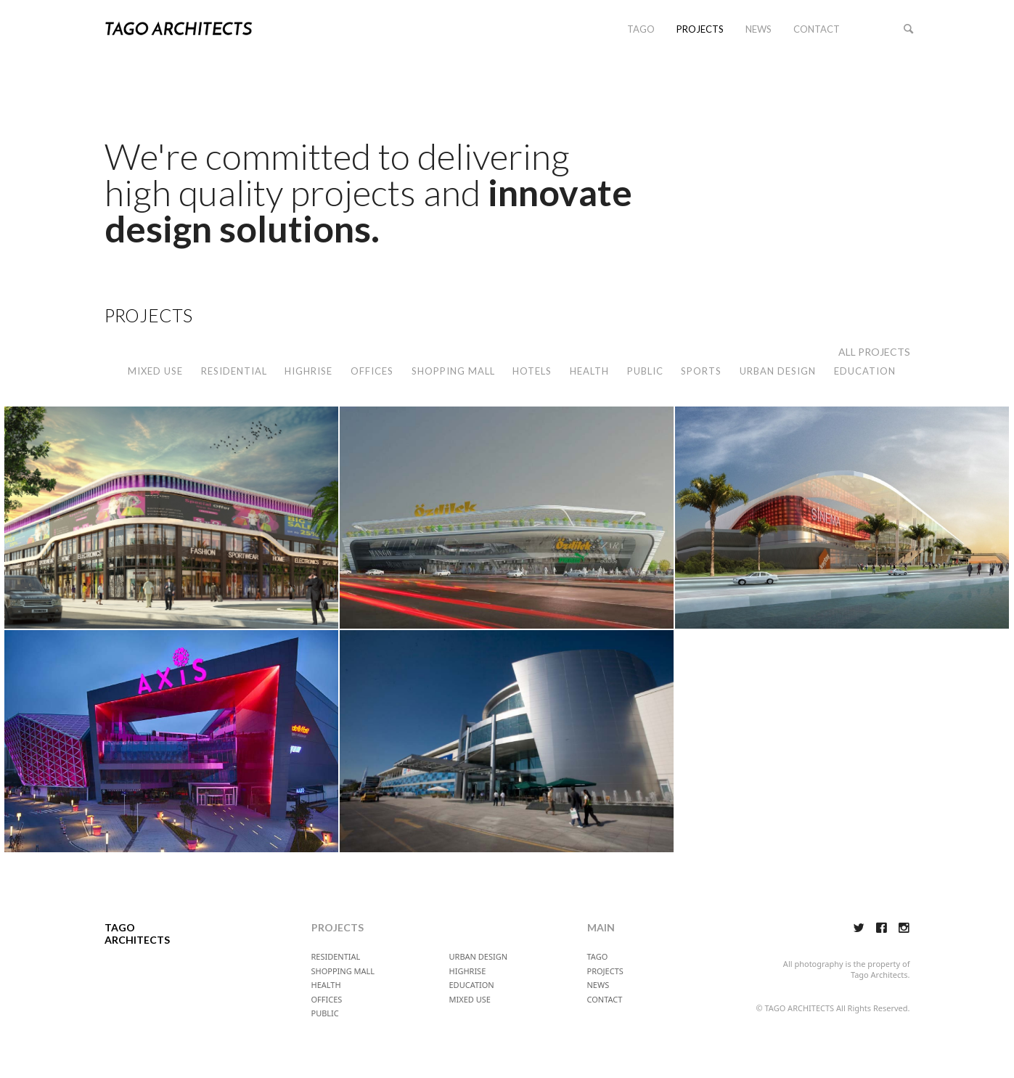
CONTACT (816, 29)
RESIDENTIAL (234, 371)
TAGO (641, 29)
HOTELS (532, 371)
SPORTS (701, 371)
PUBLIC (645, 371)
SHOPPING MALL (453, 371)
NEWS (758, 29)
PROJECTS (700, 29)
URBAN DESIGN (778, 371)
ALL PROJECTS (874, 352)
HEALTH (589, 371)
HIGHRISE (308, 371)
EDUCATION (865, 371)
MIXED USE (155, 371)
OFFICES (372, 371)
